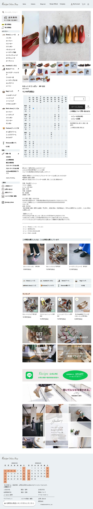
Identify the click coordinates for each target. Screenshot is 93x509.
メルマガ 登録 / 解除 (9, 196)
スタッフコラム (10, 178)
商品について (42, 492)
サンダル (8, 123)
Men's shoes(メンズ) (30, 285)
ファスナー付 (10, 77)
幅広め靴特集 (10, 162)
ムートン (8, 86)
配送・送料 (24, 489)
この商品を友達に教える (77, 127)
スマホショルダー (11, 104)
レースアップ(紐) (11, 52)
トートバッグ (10, 101)
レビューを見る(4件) (77, 116)
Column (33, 4)
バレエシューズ (10, 49)
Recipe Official (54, 4)
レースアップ (10, 115)
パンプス (8, 38)
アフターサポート (43, 495)
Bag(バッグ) (83, 280)
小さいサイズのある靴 (12, 165)
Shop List (42, 4)
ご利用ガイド (7, 186)
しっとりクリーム (11, 134)
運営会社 (40, 501)
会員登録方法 (7, 492)
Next (88, 35)
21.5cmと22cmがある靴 (34, 231)
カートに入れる (77, 107)
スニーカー (9, 43)
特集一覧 (8, 153)
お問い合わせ (7, 189)
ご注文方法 (7, 489)
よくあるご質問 (8, 495)
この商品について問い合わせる (79, 111)
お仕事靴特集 (10, 160)
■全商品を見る (31, 229)
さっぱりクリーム (11, 132)
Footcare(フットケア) (48, 285)
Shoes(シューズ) (32, 226)
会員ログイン (7, 192)
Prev (24, 35)
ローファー (9, 41)
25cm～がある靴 (32, 233)
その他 (83, 285)
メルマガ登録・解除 (26, 498)
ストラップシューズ (12, 55)
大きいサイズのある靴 (12, 168)
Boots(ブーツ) (65, 280)
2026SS (8, 157)
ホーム (24, 226)
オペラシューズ (10, 58)
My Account (75, 4)
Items (24, 4)
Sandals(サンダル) (48, 280)
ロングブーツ (10, 83)
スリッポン (40, 226)
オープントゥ (10, 61)
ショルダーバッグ (11, 95)
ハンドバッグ (10, 98)
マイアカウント (8, 498)
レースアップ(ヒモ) (11, 80)
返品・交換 (24, 492)
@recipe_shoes (8, 202)
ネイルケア (9, 137)
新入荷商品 (6, 24)
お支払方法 (41, 489)
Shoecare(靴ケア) (65, 285)
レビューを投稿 (75, 119)
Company (62, 4)
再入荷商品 (6, 27)
